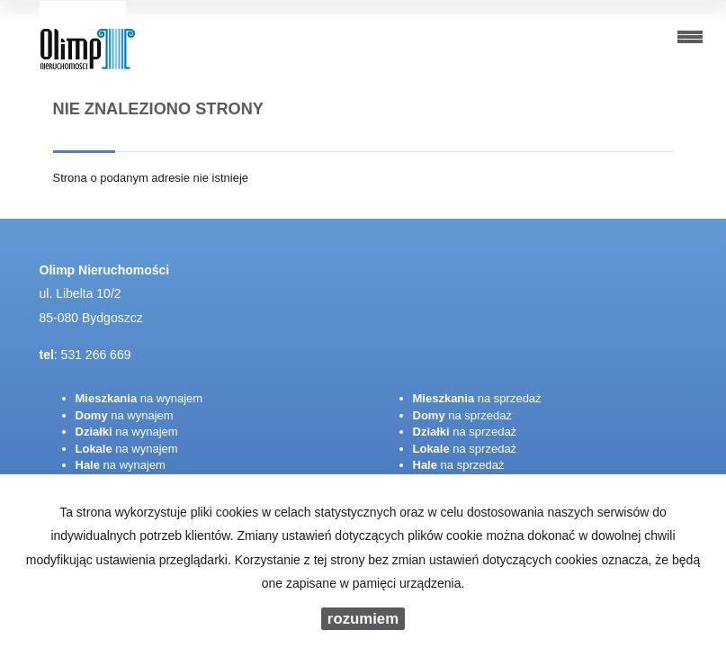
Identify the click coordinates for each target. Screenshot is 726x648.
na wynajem (139, 398)
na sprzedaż (477, 398)
